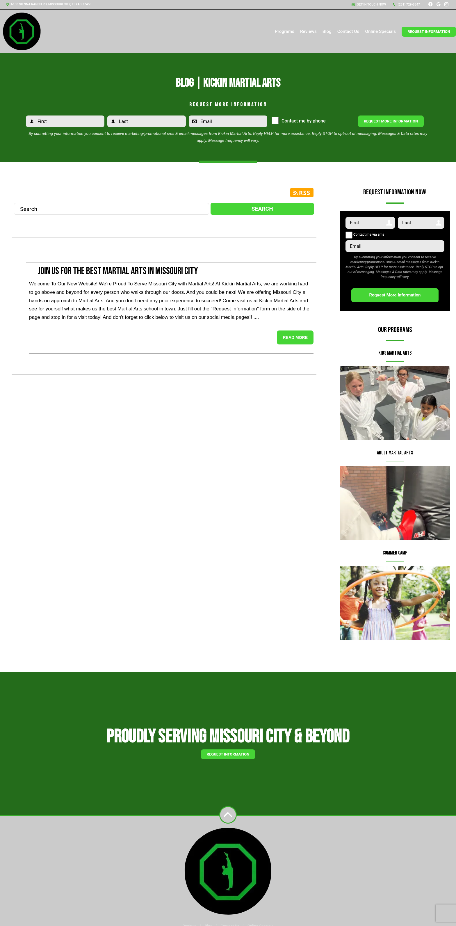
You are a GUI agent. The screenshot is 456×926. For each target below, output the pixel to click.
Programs (284, 31)
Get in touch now (369, 4)
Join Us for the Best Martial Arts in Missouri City (118, 271)
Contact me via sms (364, 234)
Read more (295, 337)
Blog (327, 31)
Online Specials (380, 31)
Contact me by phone (302, 121)
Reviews (308, 31)
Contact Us (348, 31)
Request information (228, 754)
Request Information (428, 31)
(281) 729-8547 (406, 4)
